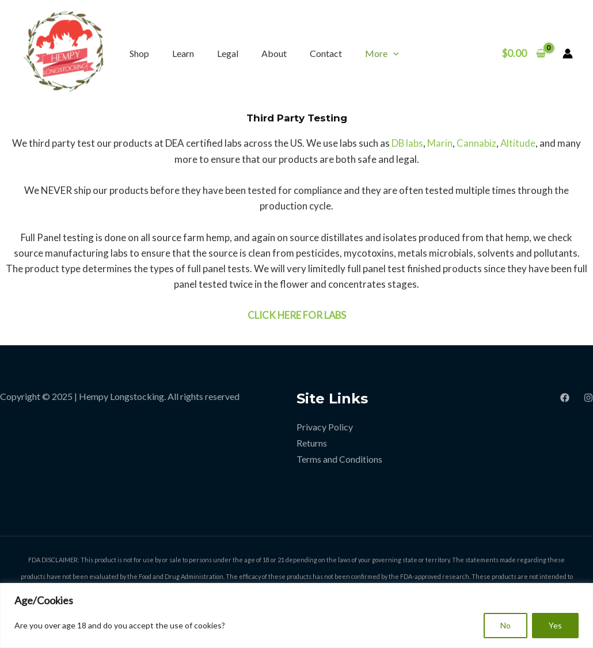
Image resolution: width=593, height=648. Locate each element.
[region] (296, 615)
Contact (326, 53)
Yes (555, 625)
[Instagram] (588, 397)
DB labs (407, 143)
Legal (227, 53)
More (382, 53)
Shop (139, 53)
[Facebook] (564, 397)
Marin (440, 143)
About (274, 53)
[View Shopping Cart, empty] (524, 53)
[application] (393, 53)
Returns (311, 442)
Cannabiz (476, 143)
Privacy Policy (324, 426)
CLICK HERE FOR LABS (296, 315)
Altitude (518, 143)
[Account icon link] (567, 53)
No (505, 625)
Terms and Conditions (339, 457)
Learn (183, 53)
